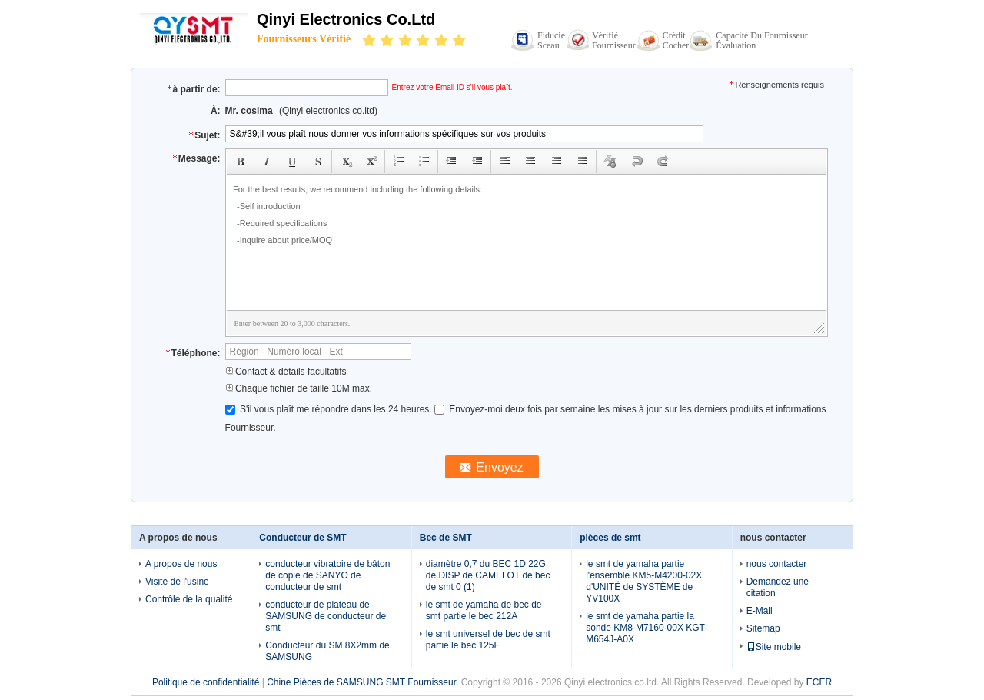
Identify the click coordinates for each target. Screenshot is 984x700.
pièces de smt (610, 537)
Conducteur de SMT (302, 537)
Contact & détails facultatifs (286, 371)
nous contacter (776, 563)
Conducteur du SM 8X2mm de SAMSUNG (327, 651)
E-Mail (759, 610)
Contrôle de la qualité (188, 599)
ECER (819, 682)
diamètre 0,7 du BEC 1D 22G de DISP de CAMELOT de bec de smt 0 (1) (488, 575)
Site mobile (773, 647)
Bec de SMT (446, 537)
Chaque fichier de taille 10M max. (298, 388)
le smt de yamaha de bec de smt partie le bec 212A (484, 610)
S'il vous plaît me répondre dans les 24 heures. (329, 409)
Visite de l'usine (177, 581)
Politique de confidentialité (205, 682)
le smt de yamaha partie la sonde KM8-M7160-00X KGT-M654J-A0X (646, 628)
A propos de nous (181, 563)
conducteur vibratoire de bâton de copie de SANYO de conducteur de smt (327, 575)
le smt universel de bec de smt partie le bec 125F (488, 639)
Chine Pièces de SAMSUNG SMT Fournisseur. (364, 682)
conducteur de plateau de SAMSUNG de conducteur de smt (325, 616)
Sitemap (763, 628)
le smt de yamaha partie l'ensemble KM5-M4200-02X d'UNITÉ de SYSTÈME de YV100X (644, 581)
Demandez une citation (777, 587)
